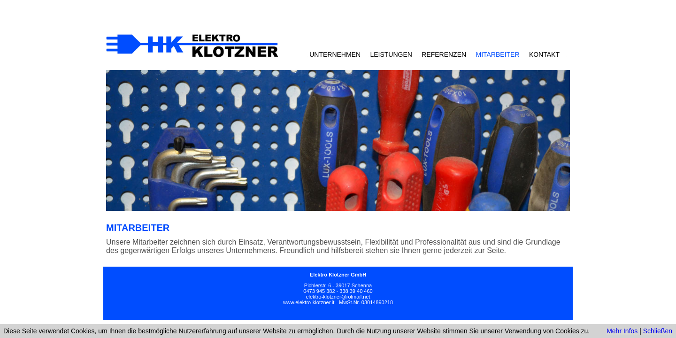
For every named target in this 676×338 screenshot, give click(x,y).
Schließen (657, 331)
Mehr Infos (622, 331)
